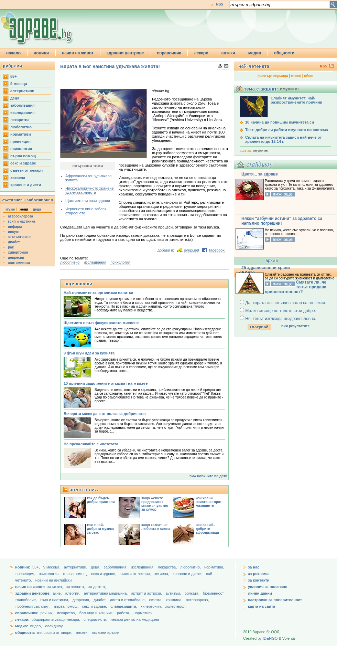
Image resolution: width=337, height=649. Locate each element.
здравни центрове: (33, 593)
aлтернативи (22, 91)
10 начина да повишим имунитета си (279, 122)
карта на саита (261, 606)
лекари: (22, 619)
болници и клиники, (96, 613)
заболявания (22, 105)
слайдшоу (54, 626)
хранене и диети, (188, 574)
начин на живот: (30, 587)
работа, (123, 613)
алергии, (73, 593)
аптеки (228, 53)
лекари (201, 53)
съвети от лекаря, (136, 574)
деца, (96, 567)
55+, (36, 567)
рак (11, 247)
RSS (219, 4)
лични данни (260, 593)
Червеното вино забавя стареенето (86, 211)
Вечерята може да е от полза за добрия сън (105, 414)
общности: (25, 632)
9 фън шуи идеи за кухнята (89, 353)
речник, (47, 613)
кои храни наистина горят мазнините (209, 502)
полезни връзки (105, 632)
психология (21, 149)
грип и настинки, (55, 600)
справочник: (27, 613)
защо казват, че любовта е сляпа (155, 527)
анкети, (82, 632)
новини (41, 53)
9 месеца (18, 84)
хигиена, (162, 574)
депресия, (82, 600)
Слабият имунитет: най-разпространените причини (296, 100)
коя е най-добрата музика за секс (100, 528)
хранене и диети (25, 185)
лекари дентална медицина (135, 619)
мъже (10, 209)
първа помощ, (76, 574)
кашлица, (174, 600)
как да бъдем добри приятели (101, 500)
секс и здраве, (104, 574)
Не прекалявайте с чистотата (91, 444)
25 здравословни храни (265, 267)
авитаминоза (19, 263)
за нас (253, 567)
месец (296, 76)
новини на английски (53, 580)
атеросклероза (20, 216)
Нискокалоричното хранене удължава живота (89, 190)
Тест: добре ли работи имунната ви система (286, 130)
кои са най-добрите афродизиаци (207, 528)
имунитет (261, 150)
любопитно (21, 127)
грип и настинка (21, 221)
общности (284, 53)
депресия (16, 257)
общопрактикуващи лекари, (56, 619)
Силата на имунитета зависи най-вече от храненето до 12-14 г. (283, 139)
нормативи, (214, 567)
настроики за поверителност (275, 600)
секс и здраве (23, 163)
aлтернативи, (76, 567)
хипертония (18, 252)
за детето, (97, 587)
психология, (50, 574)
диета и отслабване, (128, 600)
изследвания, (143, 567)
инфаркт (15, 226)
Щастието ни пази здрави (87, 201)
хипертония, (152, 606)
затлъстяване (19, 237)
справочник (169, 53)
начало (13, 53)
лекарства (20, 120)
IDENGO (270, 638)
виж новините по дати (208, 476)
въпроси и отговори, (54, 632)
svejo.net (191, 250)
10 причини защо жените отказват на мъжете (106, 383)
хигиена (17, 177)
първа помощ (23, 156)
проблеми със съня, (33, 606)
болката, (192, 593)
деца (14, 98)
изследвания (22, 112)
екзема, (156, 600)
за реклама (258, 574)
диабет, (101, 600)
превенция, (25, 574)
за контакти (258, 580)
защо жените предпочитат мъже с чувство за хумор (154, 503)
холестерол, (176, 606)
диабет (14, 242)
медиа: (21, 626)
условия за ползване (267, 587)
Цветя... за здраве (259, 174)
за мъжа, (55, 587)
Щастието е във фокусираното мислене (101, 323)
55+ (13, 76)
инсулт (14, 232)
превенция (20, 141)
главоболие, (26, 600)
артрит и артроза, (147, 593)
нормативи (20, 134)
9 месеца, (52, 567)
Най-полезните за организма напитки (98, 292)
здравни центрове (125, 53)
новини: (22, 567)
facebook (217, 250)
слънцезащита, (124, 606)
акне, (58, 593)
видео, (36, 626)
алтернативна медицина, (106, 593)
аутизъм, (173, 593)
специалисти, (95, 619)
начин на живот (78, 53)
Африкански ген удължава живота (88, 178)
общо (308, 76)
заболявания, (116, 567)
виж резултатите (295, 326)
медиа (254, 53)
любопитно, (191, 567)
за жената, (75, 587)
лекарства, (168, 567)
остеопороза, (197, 600)
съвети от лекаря (26, 170)
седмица (280, 76)
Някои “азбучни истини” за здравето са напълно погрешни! (281, 221)
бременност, (214, 593)
